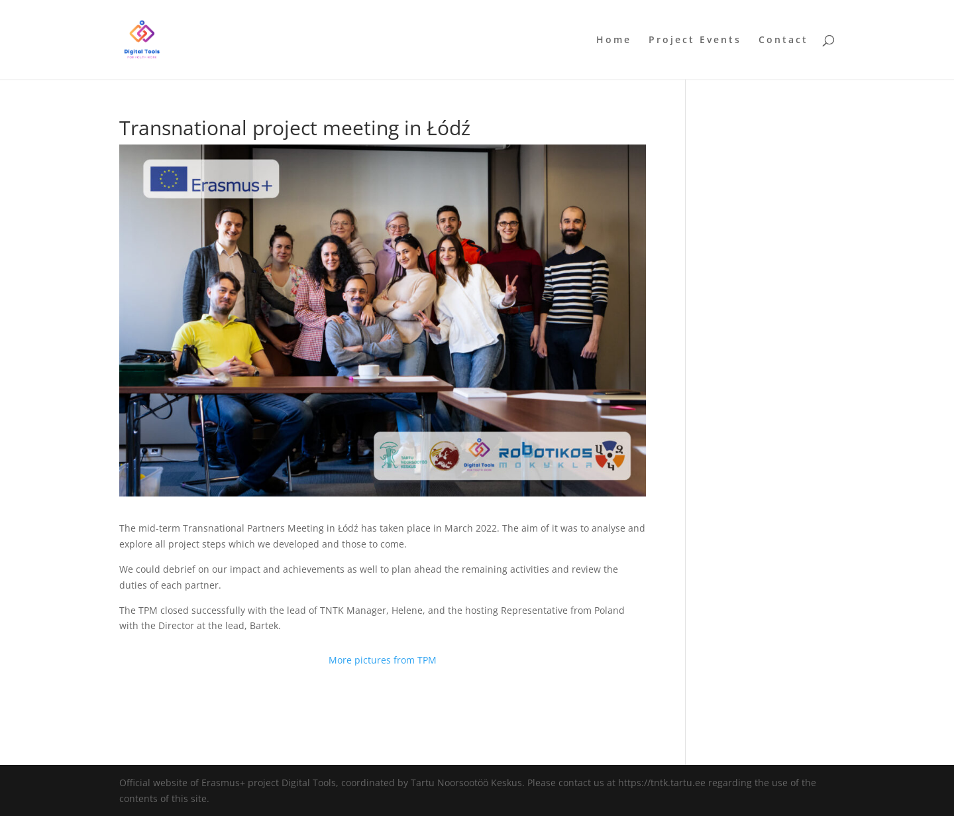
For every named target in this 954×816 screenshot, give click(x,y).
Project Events (695, 40)
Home (613, 40)
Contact (783, 40)
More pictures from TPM (383, 660)
